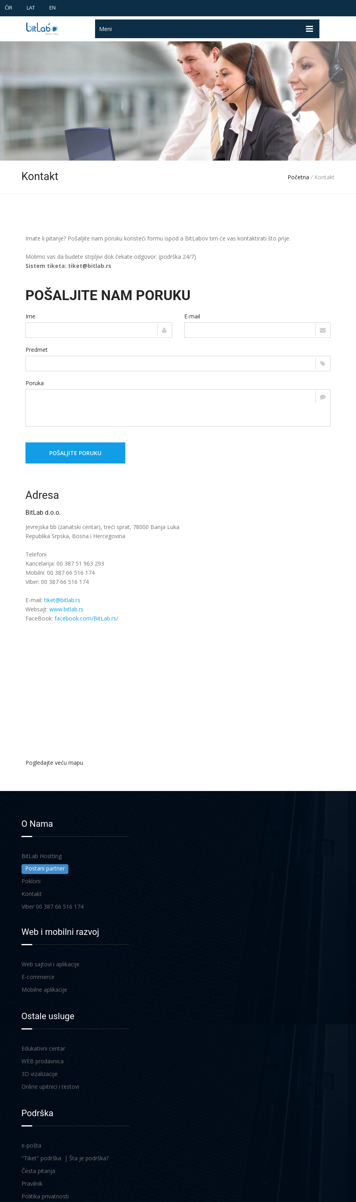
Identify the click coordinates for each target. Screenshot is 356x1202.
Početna (298, 177)
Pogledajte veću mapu (54, 762)
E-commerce (37, 977)
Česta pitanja (38, 1171)
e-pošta (31, 1145)
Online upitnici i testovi (50, 1086)
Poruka (34, 383)
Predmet (36, 349)
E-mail (192, 316)
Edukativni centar (43, 1048)
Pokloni (31, 881)
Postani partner (45, 868)
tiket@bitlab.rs (62, 600)
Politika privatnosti (45, 1196)
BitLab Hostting (41, 856)
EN (52, 7)
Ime (30, 316)
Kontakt (31, 894)
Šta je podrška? (89, 1158)
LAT (31, 7)
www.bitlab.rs (66, 609)
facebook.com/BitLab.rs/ (86, 618)
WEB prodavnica (42, 1061)
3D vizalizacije (39, 1074)
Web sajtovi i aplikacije (50, 964)
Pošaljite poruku (75, 453)
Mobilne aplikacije (44, 989)
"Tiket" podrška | (45, 1158)
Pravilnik (32, 1183)
